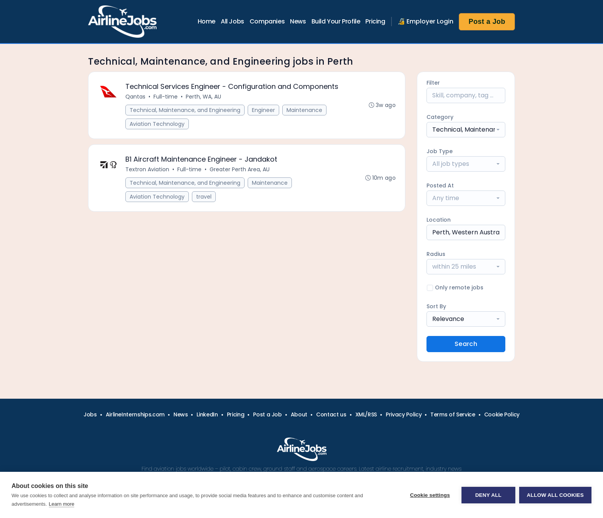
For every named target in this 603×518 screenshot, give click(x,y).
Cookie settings (430, 495)
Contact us (331, 414)
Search (466, 343)
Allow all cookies (555, 495)
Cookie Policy (502, 414)
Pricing (375, 21)
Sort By (436, 306)
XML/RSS (366, 414)
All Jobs (232, 21)
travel (204, 197)
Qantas (135, 96)
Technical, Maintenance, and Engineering (185, 110)
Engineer (263, 110)
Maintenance (304, 110)
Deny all (488, 495)
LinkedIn (207, 414)
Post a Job (486, 21)
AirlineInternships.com (135, 414)
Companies (267, 21)
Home (206, 21)
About (299, 414)
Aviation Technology (157, 124)
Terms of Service (452, 414)
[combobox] (465, 129)
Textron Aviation (147, 169)
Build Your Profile (335, 21)
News (298, 21)
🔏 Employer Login (426, 21)
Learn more (61, 504)
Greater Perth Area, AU (240, 169)
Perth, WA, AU (203, 96)
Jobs (90, 414)
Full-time (165, 96)
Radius (435, 254)
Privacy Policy (403, 414)
